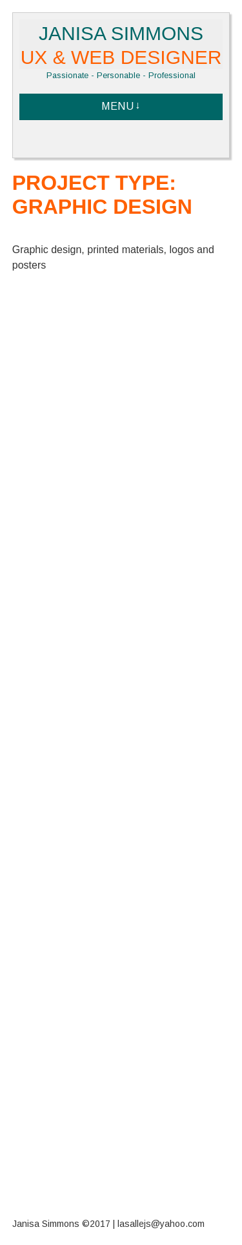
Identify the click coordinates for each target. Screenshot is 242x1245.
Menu (117, 106)
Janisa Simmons (121, 46)
